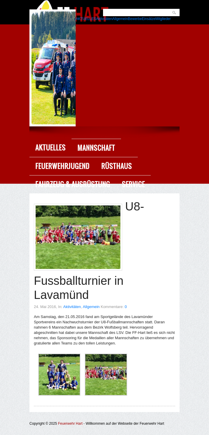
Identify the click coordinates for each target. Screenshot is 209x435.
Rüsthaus (116, 166)
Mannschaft (96, 148)
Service (133, 184)
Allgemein (91, 306)
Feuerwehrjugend (62, 166)
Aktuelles (50, 148)
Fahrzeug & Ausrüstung (72, 184)
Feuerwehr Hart (70, 423)
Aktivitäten (72, 306)
